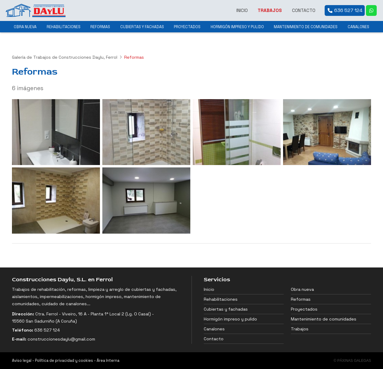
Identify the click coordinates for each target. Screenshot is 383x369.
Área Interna (108, 360)
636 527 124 (47, 330)
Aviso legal (21, 360)
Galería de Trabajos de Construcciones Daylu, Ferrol (64, 57)
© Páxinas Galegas (352, 361)
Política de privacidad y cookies (64, 360)
